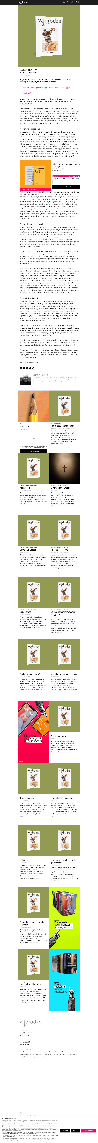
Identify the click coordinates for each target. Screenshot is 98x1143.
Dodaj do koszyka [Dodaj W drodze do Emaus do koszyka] (66, 186)
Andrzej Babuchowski (56, 865)
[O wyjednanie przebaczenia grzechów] (33, 902)
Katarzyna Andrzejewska (26, 676)
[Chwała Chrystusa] (33, 530)
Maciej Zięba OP (55, 552)
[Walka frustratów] (64, 716)
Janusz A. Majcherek (25, 614)
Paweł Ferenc (54, 490)
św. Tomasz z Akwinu (25, 927)
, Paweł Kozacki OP (71, 428)
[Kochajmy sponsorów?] (33, 654)
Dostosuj (65, 1130)
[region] (49, 1129)
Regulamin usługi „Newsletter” (28, 1116)
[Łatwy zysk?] (33, 840)
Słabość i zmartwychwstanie (28, 69)
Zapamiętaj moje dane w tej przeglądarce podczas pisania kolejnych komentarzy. (34, 447)
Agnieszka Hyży (55, 676)
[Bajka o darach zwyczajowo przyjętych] (64, 592)
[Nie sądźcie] (33, 468)
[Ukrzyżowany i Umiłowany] (64, 468)
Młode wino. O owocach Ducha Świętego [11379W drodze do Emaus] (66, 165)
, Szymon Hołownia (63, 552)
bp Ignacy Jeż (54, 428)
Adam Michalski (55, 617)
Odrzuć (75, 1130)
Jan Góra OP (54, 800)
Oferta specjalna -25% (30, 189)
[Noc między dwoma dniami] (64, 406)
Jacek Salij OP (23, 986)
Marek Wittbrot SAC (25, 862)
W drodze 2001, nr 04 (25, 70)
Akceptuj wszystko (88, 1130)
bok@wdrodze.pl (25, 1035)
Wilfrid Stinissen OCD (25, 75)
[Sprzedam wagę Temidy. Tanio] (64, 654)
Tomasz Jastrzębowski (57, 738)
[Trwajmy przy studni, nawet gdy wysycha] (64, 840)
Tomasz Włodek (24, 800)
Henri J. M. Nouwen (25, 552)
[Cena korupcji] (33, 592)
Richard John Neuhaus (25, 490)
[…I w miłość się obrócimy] (64, 778)
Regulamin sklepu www (26, 1113)
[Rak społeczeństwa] (64, 530)
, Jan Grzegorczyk (62, 428)
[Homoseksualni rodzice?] (33, 964)
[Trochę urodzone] (33, 778)
